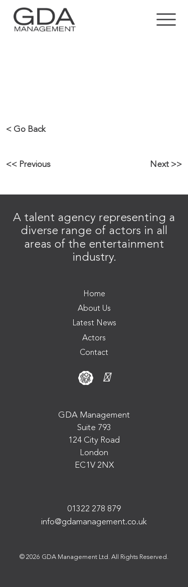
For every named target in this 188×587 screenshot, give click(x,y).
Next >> (166, 164)
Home (94, 294)
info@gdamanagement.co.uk (94, 522)
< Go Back (26, 129)
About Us (94, 309)
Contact (94, 353)
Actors (94, 338)
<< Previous (28, 164)
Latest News (94, 323)
